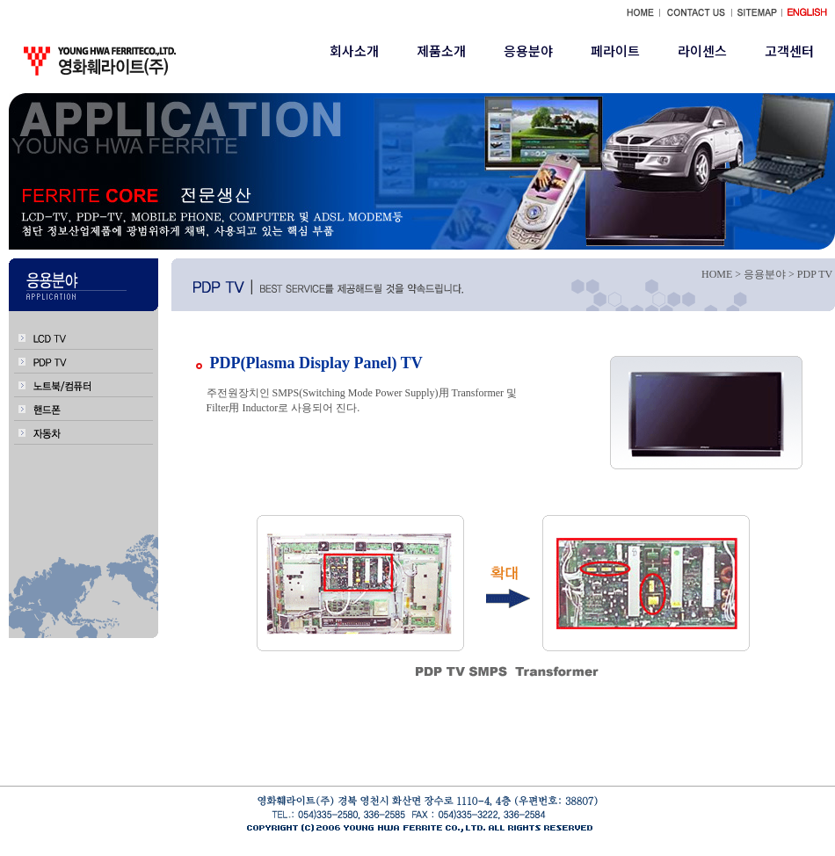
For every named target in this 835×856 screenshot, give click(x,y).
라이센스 (702, 50)
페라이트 (615, 50)
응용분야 (528, 50)
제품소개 (441, 50)
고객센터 (789, 50)
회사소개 (354, 50)
